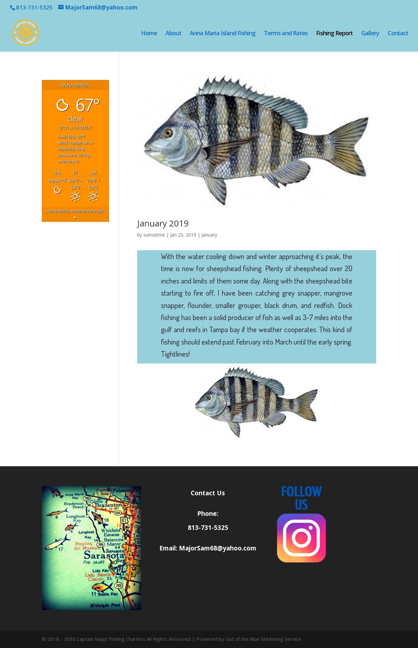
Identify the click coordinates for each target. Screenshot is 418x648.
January (209, 235)
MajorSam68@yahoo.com (217, 548)
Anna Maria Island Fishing (222, 34)
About (173, 34)
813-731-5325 (208, 527)
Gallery (370, 34)
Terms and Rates (286, 34)
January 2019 (163, 223)
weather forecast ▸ (75, 214)
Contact (398, 34)
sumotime (154, 235)
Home (149, 34)
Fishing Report (334, 34)
